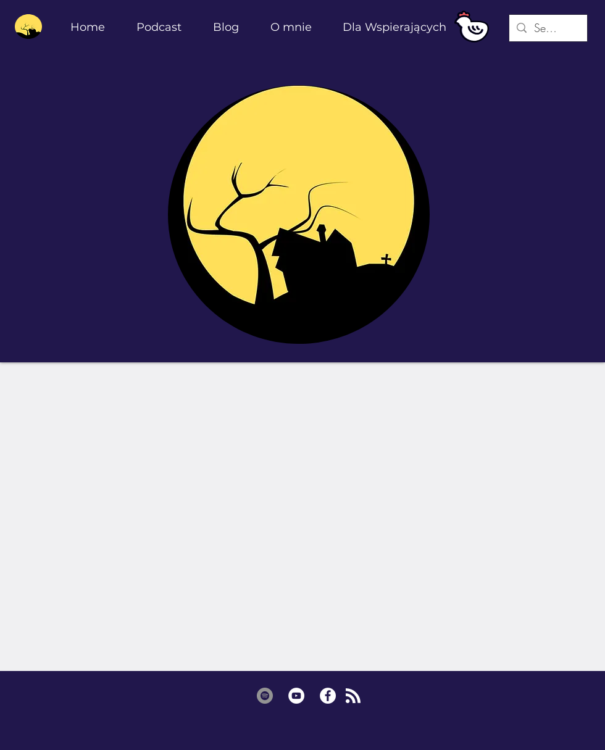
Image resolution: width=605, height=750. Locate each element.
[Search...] (547, 28)
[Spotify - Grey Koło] (265, 696)
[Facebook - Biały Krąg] (328, 696)
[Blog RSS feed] (353, 696)
